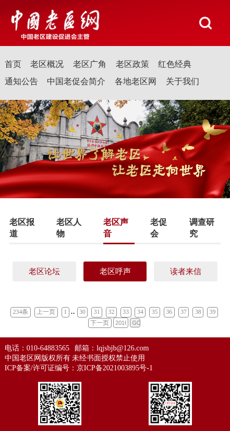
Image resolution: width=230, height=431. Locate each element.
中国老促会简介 (76, 81)
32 (111, 312)
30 (82, 312)
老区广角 (89, 64)
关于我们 (182, 81)
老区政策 (132, 64)
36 (169, 312)
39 (213, 312)
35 (155, 312)
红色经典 (174, 64)
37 (183, 312)
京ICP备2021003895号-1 (115, 368)
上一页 (46, 312)
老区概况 (47, 64)
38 (198, 312)
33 (126, 312)
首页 (13, 64)
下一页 (99, 323)
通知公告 (21, 81)
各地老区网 (135, 81)
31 (97, 312)
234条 (21, 312)
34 (140, 312)
